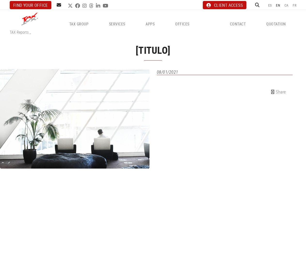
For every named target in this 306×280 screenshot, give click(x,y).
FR (294, 5)
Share (278, 92)
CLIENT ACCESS (224, 5)
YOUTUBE (106, 5)
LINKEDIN (99, 5)
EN (278, 5)
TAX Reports (19, 32)
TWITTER (71, 5)
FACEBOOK (78, 5)
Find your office (30, 5)
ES (270, 5)
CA (286, 5)
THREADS (92, 5)
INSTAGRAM (85, 5)
